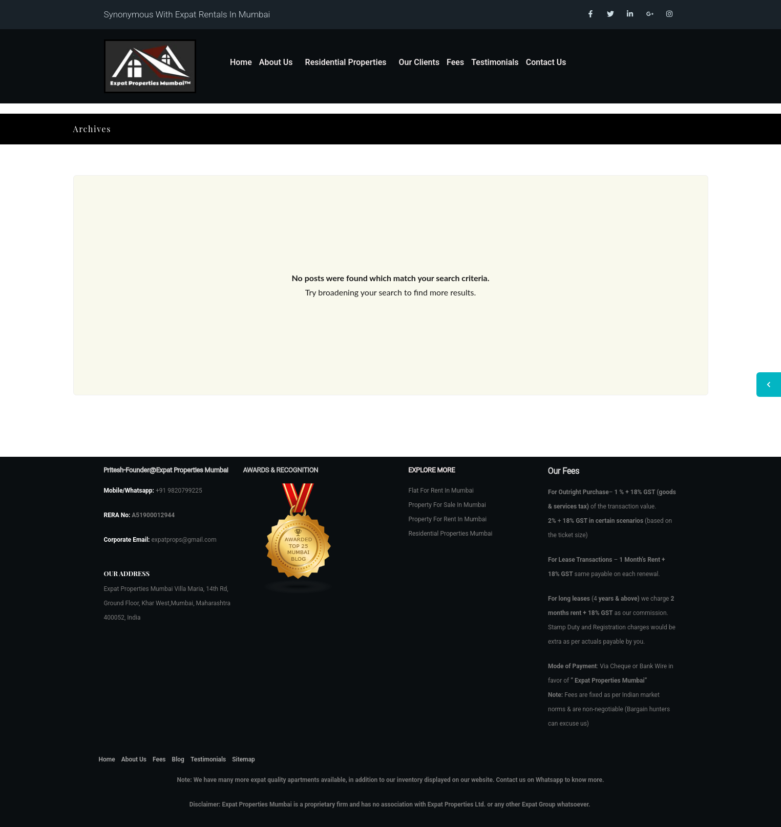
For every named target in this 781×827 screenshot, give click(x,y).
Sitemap (243, 759)
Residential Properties (346, 62)
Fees (455, 62)
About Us (276, 62)
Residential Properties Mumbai (451, 533)
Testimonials (495, 62)
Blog (178, 759)
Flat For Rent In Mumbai (441, 490)
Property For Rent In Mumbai (448, 519)
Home (241, 62)
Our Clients (418, 62)
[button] (279, 62)
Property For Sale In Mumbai (447, 504)
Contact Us (546, 62)
